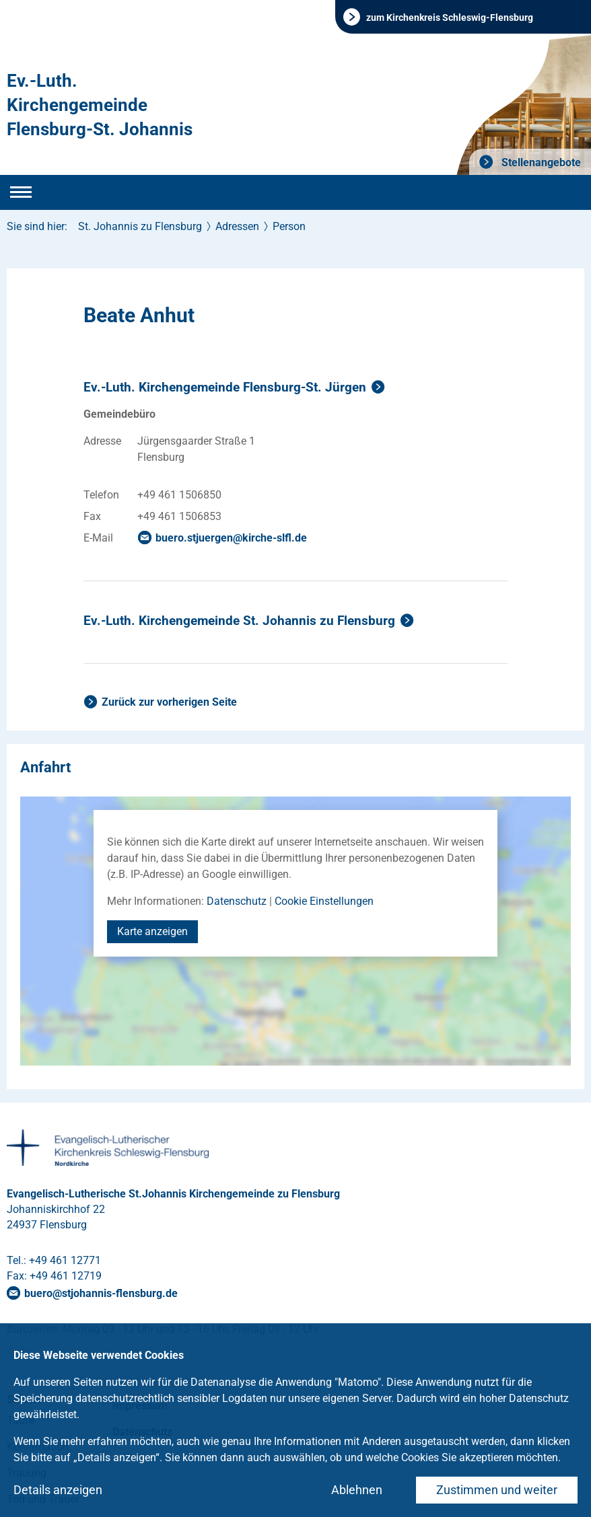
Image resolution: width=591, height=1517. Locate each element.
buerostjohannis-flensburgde (101, 1293)
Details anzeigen (57, 1490)
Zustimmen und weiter (496, 1490)
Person (289, 226)
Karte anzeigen (152, 931)
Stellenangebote (540, 162)
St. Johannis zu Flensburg (140, 226)
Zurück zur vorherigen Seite (169, 702)
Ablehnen (356, 1490)
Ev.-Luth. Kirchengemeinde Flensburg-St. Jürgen (224, 387)
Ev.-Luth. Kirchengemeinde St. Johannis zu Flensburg (239, 620)
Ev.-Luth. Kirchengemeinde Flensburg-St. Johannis (100, 105)
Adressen (237, 226)
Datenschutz (237, 901)
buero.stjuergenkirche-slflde (231, 537)
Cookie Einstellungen (324, 901)
